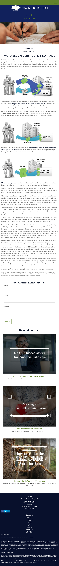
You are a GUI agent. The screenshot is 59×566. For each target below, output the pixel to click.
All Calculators (29, 533)
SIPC (44, 555)
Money (29, 526)
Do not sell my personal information (39, 549)
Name (6, 285)
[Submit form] (7, 321)
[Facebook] (31, 15)
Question (6, 306)
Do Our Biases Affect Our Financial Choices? (29, 376)
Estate (29, 520)
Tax (30, 524)
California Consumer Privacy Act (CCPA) (45, 548)
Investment (29, 519)
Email (6, 296)
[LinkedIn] (29, 15)
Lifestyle (29, 527)
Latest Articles (29, 529)
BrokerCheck (31, 537)
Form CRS (6, 534)
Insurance (29, 522)
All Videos (29, 531)
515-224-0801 (29, 19)
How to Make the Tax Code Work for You (29, 481)
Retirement (29, 517)
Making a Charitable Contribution (29, 429)
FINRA (40, 555)
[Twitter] (26, 15)
